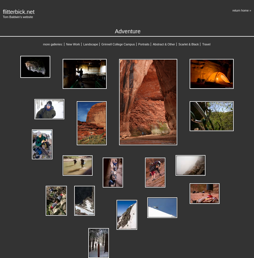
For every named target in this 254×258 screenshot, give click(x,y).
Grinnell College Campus (118, 44)
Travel (206, 44)
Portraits (144, 44)
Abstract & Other (164, 44)
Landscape (90, 44)
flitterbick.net (18, 12)
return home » (242, 10)
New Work (73, 44)
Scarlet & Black (188, 44)
